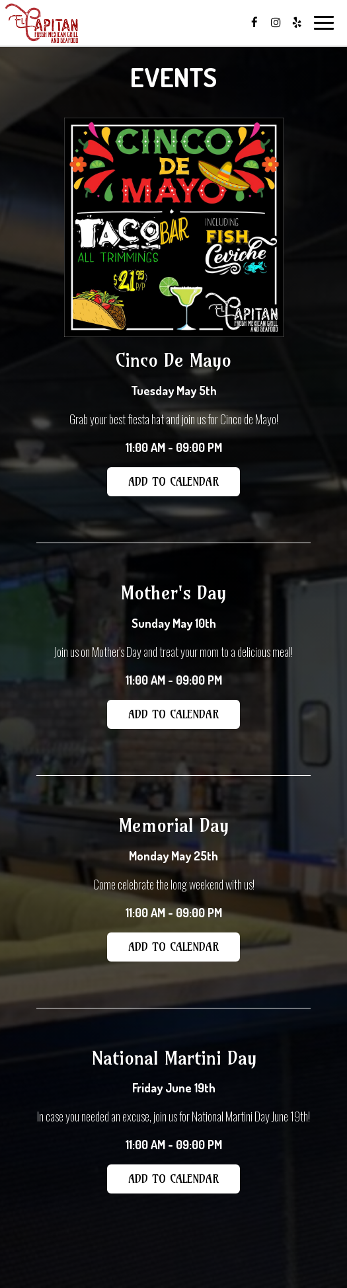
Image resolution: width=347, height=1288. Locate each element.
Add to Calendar (173, 481)
